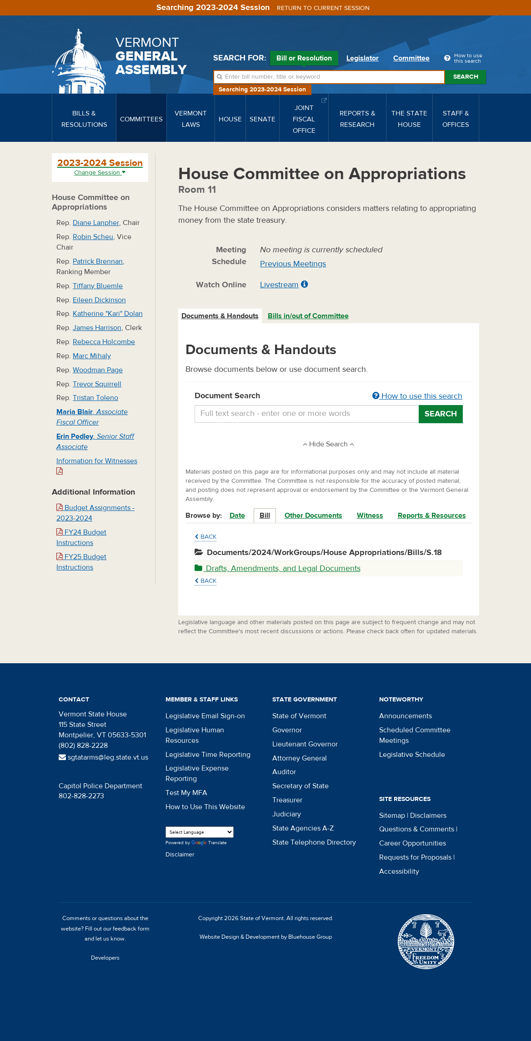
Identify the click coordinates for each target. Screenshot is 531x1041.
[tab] (220, 316)
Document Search (329, 396)
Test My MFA (186, 792)
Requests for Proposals (415, 857)
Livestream (279, 285)
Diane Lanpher (96, 222)
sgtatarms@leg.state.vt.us (103, 757)
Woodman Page (98, 370)
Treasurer (287, 800)
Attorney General (299, 758)
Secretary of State (300, 786)
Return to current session (323, 8)
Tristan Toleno (95, 397)
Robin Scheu (93, 236)
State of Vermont (299, 716)
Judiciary (286, 814)
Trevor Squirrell (97, 384)
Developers (105, 957)
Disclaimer (180, 855)
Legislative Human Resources (194, 735)
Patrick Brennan (98, 261)
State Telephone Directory (314, 842)
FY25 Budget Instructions (81, 562)
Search (465, 77)
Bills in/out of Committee (308, 315)
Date (237, 515)
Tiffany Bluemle (98, 285)
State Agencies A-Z (303, 828)
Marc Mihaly (92, 355)
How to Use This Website (205, 806)
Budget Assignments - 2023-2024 (95, 513)
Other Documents (313, 515)
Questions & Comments (416, 829)
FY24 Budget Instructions (81, 537)
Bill (265, 515)
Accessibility (399, 871)
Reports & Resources (432, 515)
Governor (287, 730)
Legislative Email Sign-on (205, 716)
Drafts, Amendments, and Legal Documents (278, 568)
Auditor (284, 771)
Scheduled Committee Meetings (415, 735)
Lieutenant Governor (305, 744)
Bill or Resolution (304, 59)
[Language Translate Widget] (199, 832)
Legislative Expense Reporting (197, 773)
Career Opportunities (412, 843)
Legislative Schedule (412, 754)
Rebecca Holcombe (104, 341)
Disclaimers (428, 815)
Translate (209, 843)
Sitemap (392, 815)
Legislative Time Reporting (207, 754)
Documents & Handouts (220, 315)
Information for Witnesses (96, 465)
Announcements (405, 716)
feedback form (131, 928)
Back (205, 537)
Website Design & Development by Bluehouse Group (266, 937)
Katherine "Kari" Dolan (108, 313)
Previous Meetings (293, 264)
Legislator (362, 58)
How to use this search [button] (417, 396)
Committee (411, 58)
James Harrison (97, 327)
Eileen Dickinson (99, 300)
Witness (370, 515)
